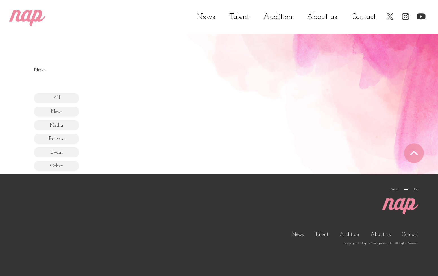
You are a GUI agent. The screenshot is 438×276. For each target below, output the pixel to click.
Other (56, 166)
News (205, 17)
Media (56, 125)
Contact (363, 17)
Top (415, 189)
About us (322, 17)
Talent (239, 17)
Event (56, 152)
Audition (278, 17)
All (56, 98)
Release (56, 139)
